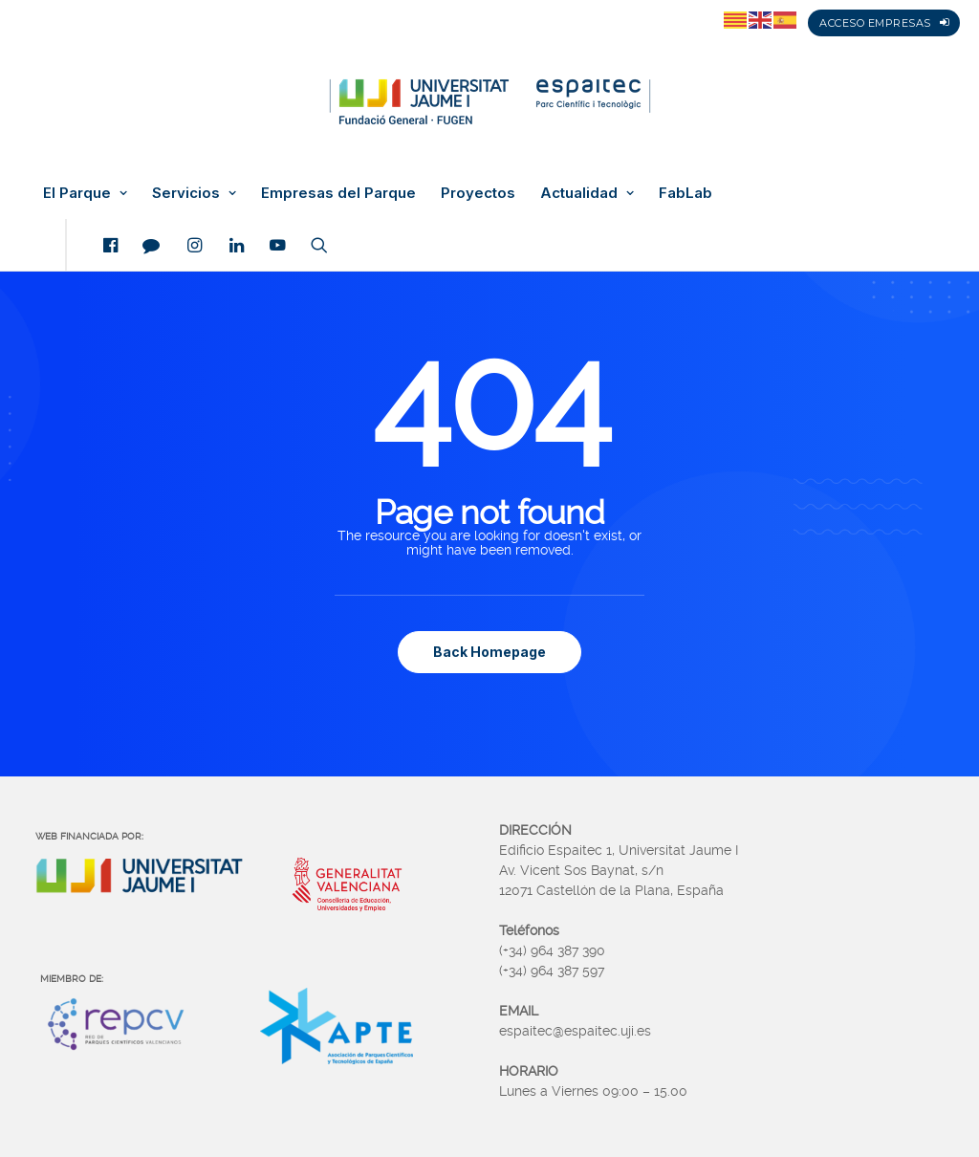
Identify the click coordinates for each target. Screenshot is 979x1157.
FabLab (685, 193)
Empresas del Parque (338, 193)
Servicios (194, 193)
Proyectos (478, 193)
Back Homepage (489, 652)
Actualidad (587, 193)
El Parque (85, 193)
